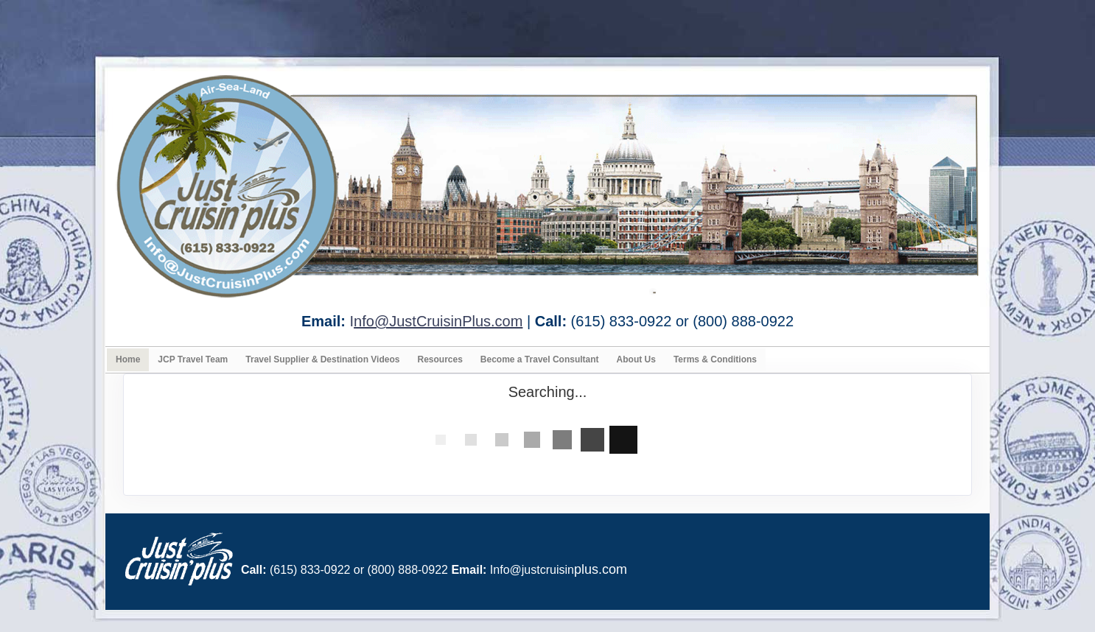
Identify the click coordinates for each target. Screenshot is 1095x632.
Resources (439, 359)
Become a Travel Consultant (539, 359)
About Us (636, 359)
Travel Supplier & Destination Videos (322, 359)
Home (128, 359)
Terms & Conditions (715, 359)
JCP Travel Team (193, 359)
